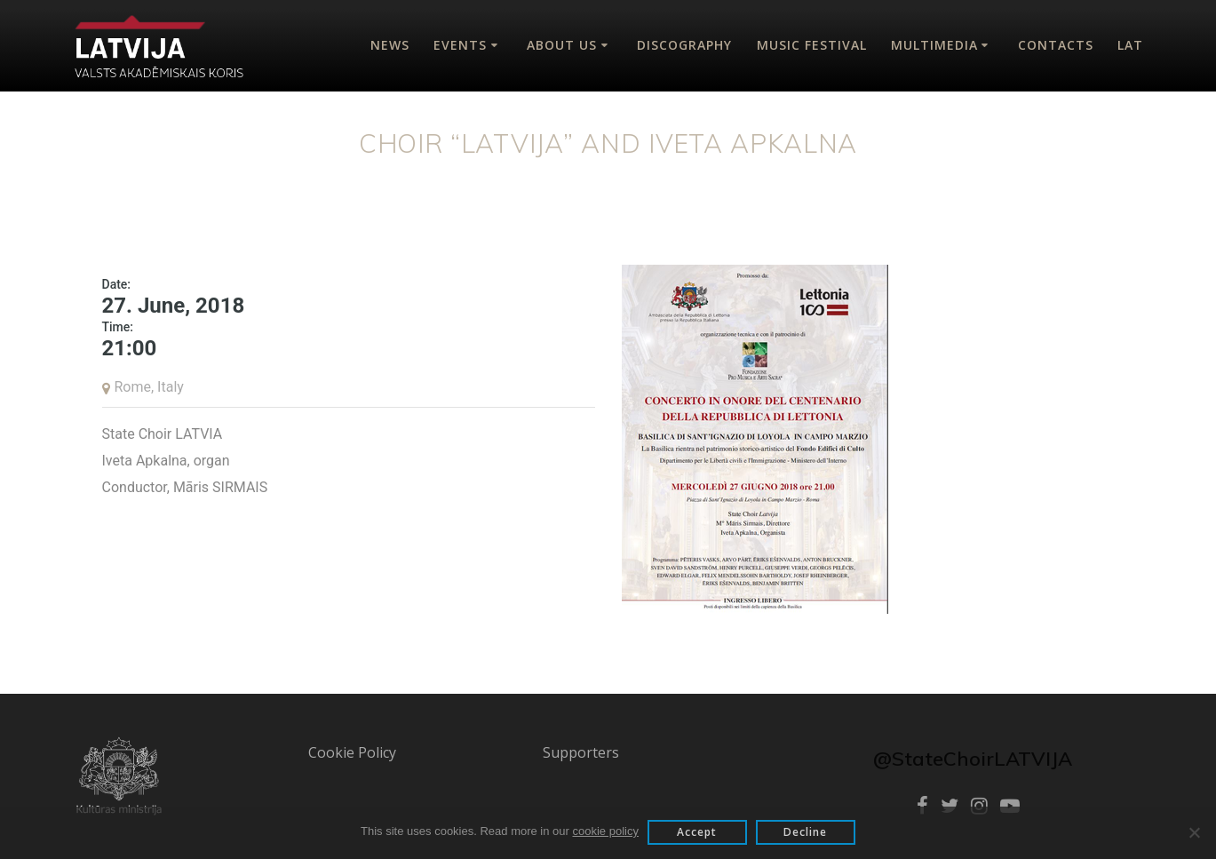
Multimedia (934, 44)
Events (460, 44)
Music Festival (812, 44)
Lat (1130, 44)
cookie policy (606, 831)
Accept (697, 831)
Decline (805, 831)
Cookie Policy (352, 752)
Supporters (581, 752)
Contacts (1055, 44)
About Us (562, 44)
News (389, 44)
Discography (684, 44)
